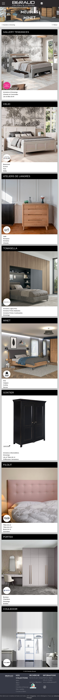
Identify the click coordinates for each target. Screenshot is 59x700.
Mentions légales (48, 678)
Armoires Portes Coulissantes (13, 313)
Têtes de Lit (7, 525)
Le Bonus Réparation (36, 682)
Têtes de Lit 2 (7, 527)
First (4, 169)
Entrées (5, 603)
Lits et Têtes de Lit (9, 457)
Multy (5, 171)
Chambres (6, 599)
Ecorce (5, 166)
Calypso (5, 383)
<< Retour (54, 25)
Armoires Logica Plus (10, 308)
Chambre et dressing (9, 25)
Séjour (18, 683)
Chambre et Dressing (22, 687)
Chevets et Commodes (10, 94)
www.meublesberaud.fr (50, 682)
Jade (4, 236)
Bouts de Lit (7, 529)
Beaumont (6, 164)
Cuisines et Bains (21, 691)
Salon (17, 680)
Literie (17, 685)
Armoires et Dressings (10, 92)
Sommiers (6, 531)
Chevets (6, 243)
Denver (5, 387)
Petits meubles (20, 689)
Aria (4, 380)
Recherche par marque (36, 678)
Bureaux (6, 597)
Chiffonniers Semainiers (11, 459)
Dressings (6, 315)
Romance (6, 238)
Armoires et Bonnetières (11, 453)
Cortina (5, 385)
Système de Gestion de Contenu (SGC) (23, 696)
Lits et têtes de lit (8, 96)
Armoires (6, 241)
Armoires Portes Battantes (11, 311)
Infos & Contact (47, 680)
